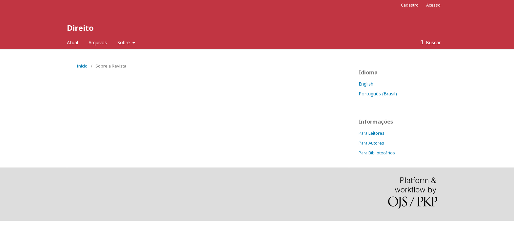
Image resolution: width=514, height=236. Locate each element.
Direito (80, 27)
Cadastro (410, 5)
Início (82, 66)
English (366, 84)
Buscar (433, 42)
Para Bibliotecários (377, 153)
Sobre (124, 42)
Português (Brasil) (378, 93)
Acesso (433, 5)
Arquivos (98, 42)
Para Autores (371, 143)
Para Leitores (372, 133)
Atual (72, 42)
